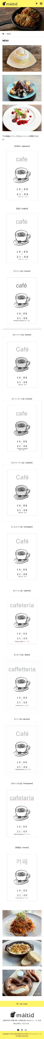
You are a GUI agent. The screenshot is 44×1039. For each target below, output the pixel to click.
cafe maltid (23, 1004)
